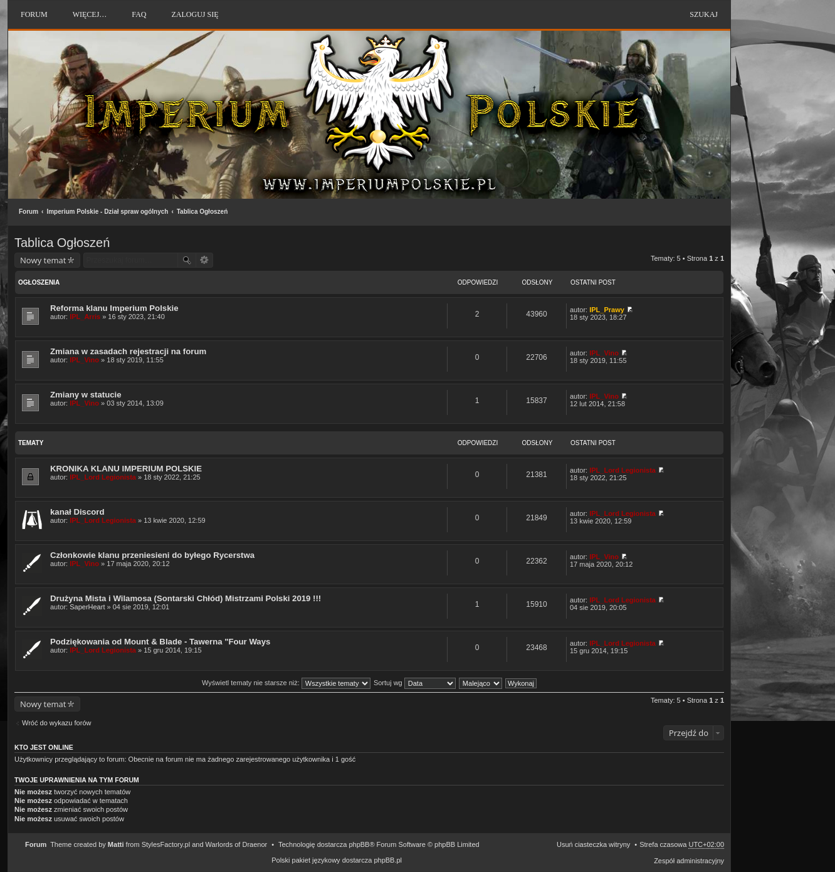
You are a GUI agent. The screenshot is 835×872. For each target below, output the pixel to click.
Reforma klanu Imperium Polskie (114, 308)
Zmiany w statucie (86, 394)
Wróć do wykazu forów (56, 723)
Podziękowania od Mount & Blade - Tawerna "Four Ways (160, 641)
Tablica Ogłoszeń (202, 211)
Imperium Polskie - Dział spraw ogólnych (107, 211)
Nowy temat (43, 260)
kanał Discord (77, 512)
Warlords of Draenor (237, 844)
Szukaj (704, 14)
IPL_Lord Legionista (103, 477)
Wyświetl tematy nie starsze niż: (286, 682)
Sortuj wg (415, 682)
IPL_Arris (85, 316)
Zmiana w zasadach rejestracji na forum (128, 351)
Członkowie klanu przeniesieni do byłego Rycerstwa (152, 555)
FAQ (139, 14)
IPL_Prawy (606, 309)
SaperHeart (87, 607)
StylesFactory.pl (166, 844)
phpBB (359, 844)
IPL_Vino (84, 360)
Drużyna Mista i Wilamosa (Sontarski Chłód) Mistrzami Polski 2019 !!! (185, 598)
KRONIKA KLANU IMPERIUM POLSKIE (126, 468)
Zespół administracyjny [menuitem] (689, 860)
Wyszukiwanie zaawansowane (204, 260)
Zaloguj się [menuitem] (194, 14)
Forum (28, 211)
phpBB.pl (388, 860)
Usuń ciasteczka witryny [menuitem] (593, 844)
